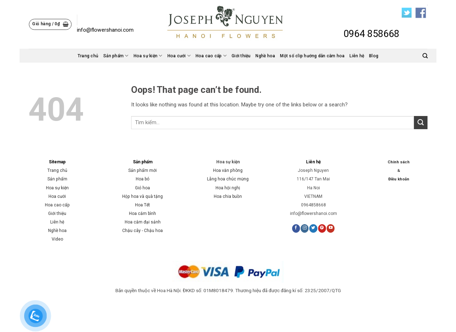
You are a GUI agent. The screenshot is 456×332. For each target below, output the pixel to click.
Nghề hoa (265, 55)
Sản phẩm (115, 55)
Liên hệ (356, 55)
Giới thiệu (241, 55)
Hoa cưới (179, 55)
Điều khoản (398, 179)
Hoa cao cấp (211, 55)
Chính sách (399, 162)
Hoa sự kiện (148, 55)
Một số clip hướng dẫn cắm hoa (312, 55)
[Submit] (421, 122)
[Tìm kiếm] (425, 55)
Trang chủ (88, 55)
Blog (373, 55)
